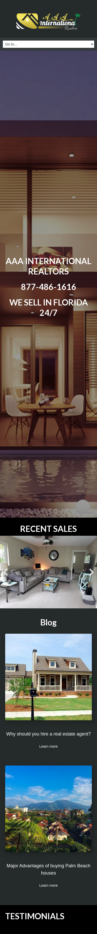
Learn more (48, 746)
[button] (5, 572)
